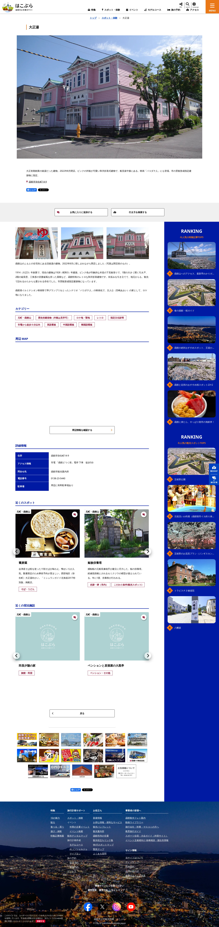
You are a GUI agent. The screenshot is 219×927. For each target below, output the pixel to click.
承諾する (40, 921)
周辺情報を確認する (92, 430)
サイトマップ (118, 890)
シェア (31, 189)
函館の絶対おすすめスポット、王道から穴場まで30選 (195, 347)
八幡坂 (177, 627)
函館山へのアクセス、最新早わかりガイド (195, 273)
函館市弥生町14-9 (38, 181)
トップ (93, 17)
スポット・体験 (109, 17)
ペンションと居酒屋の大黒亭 (106, 665)
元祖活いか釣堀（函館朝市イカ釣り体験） (195, 516)
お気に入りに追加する (74, 212)
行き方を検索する (130, 212)
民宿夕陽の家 (27, 665)
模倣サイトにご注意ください (109, 885)
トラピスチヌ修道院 (184, 590)
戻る (68, 713)
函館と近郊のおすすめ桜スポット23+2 (193, 384)
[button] (16, 551)
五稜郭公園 (179, 479)
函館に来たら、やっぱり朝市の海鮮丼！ (194, 421)
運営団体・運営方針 (98, 890)
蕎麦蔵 (23, 563)
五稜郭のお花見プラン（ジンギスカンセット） (195, 553)
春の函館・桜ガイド (184, 310)
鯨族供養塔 (95, 563)
